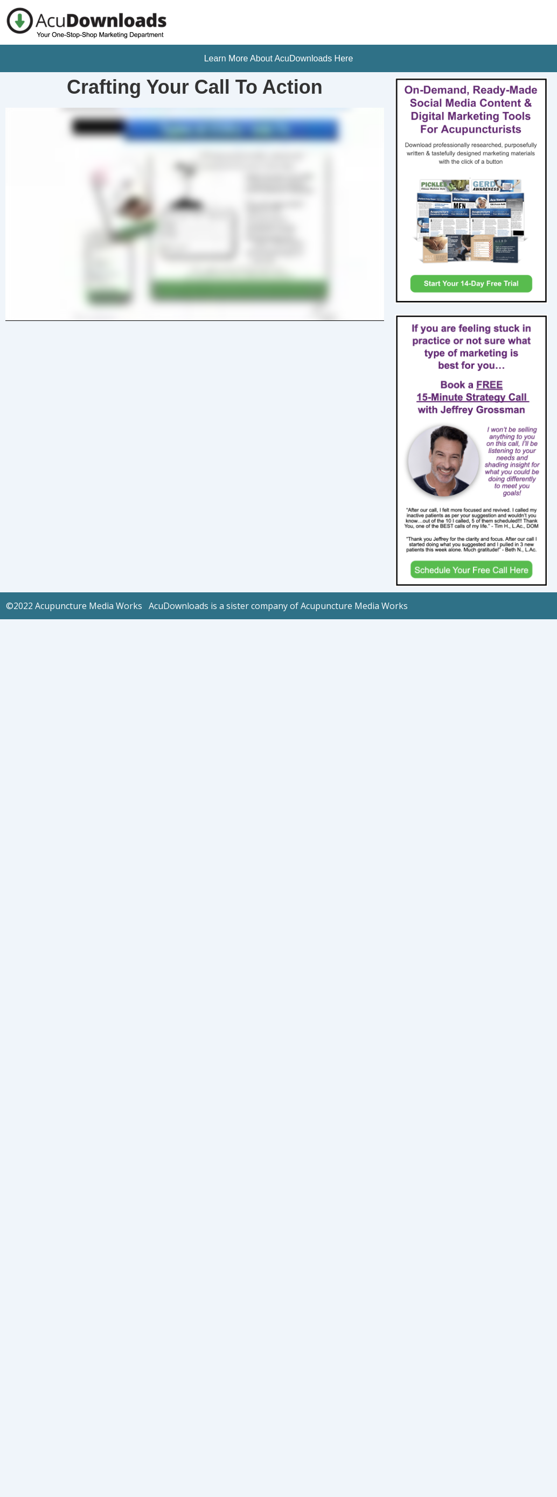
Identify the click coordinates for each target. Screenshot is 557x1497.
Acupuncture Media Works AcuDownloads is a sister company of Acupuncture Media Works (222, 606)
